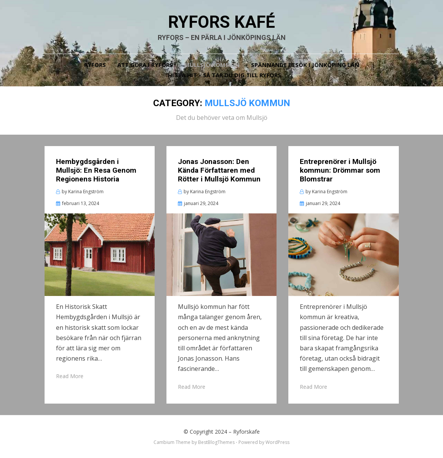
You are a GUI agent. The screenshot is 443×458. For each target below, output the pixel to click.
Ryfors (95, 64)
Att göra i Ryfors (145, 64)
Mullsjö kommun (212, 64)
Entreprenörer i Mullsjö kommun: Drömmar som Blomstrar (340, 170)
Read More (69, 376)
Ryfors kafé (221, 22)
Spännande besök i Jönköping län (305, 64)
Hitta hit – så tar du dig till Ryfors (224, 75)
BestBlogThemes (216, 442)
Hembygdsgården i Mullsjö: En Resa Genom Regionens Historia (96, 170)
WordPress (277, 442)
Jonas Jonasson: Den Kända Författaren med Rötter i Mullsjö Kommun (219, 170)
